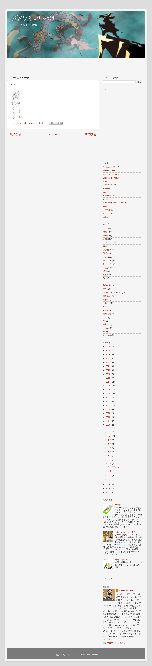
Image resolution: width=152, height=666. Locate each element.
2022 (108, 362)
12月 (110, 428)
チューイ (107, 264)
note (105, 192)
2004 (108, 488)
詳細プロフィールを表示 (114, 643)
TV (104, 278)
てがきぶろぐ (109, 213)
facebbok (107, 335)
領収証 (106, 324)
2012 (108, 401)
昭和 (105, 299)
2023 (108, 358)
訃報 (105, 235)
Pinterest (107, 188)
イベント (107, 307)
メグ (110, 471)
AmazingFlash (109, 171)
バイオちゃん (114, 467)
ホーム (53, 134)
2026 (108, 347)
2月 (110, 476)
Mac (105, 282)
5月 (110, 456)
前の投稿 (90, 134)
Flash (105, 257)
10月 (110, 436)
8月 (110, 444)
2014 (108, 394)
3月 (110, 463)
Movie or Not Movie (111, 174)
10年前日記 (108, 210)
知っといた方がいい (112, 292)
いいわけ (107, 250)
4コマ (105, 275)
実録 (105, 239)
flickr (105, 206)
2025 (108, 350)
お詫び (106, 267)
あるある (107, 285)
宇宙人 (106, 328)
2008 (108, 417)
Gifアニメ (107, 260)
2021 (108, 366)
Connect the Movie (111, 178)
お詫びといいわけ (33, 18)
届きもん (107, 296)
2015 (108, 390)
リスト (106, 303)
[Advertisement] (61, 65)
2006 (108, 425)
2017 (108, 382)
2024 (108, 354)
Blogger (94, 655)
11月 (110, 432)
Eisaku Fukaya (126, 590)
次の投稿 (15, 134)
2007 (108, 421)
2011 (108, 405)
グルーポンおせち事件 (125, 532)
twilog (105, 217)
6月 (110, 452)
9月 (110, 440)
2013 (108, 397)
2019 (108, 374)
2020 (108, 370)
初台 (105, 271)
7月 (110, 448)
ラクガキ (107, 228)
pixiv (105, 181)
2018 (108, 378)
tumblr (105, 199)
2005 (108, 484)
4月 (110, 460)
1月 (110, 480)
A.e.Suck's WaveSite (112, 167)
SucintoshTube (109, 195)
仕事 (105, 289)
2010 (108, 409)
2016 (108, 386)
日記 (105, 253)
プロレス (107, 243)
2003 (108, 492)
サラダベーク (121, 505)
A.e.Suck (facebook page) (114, 203)
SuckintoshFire (109, 185)
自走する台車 (121, 560)
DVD (105, 317)
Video (105, 310)
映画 (105, 232)
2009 (108, 413)
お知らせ (107, 314)
